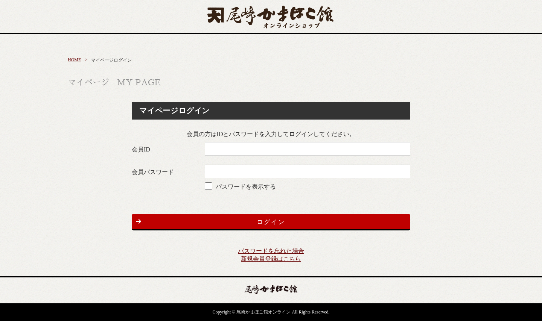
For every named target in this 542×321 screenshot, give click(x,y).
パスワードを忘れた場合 (271, 251)
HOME (74, 59)
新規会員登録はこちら (271, 259)
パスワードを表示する (246, 186)
